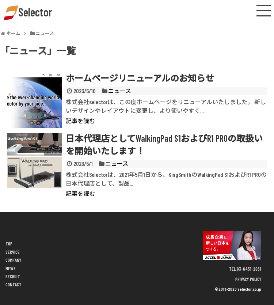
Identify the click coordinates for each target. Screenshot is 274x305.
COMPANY (13, 260)
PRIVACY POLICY (248, 279)
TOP (8, 244)
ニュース (119, 90)
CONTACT (13, 284)
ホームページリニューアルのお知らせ (140, 78)
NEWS (10, 268)
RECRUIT (12, 276)
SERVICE (12, 252)
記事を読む (80, 120)
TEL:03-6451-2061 (245, 269)
